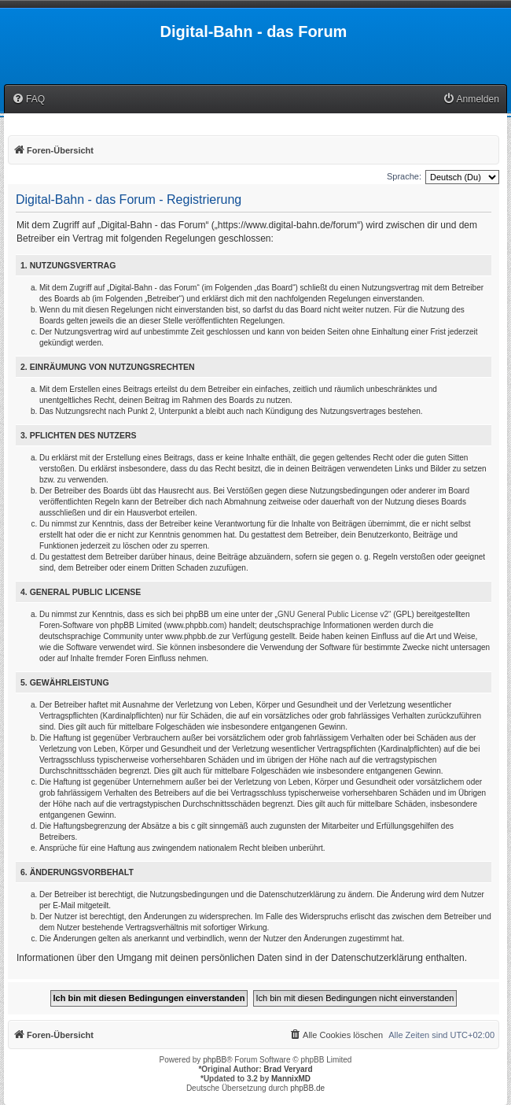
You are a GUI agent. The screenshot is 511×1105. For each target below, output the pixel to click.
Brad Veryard (287, 1069)
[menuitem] (28, 99)
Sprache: (404, 176)
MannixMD (291, 1078)
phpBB (214, 1059)
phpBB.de (307, 1088)
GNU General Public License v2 (333, 614)
